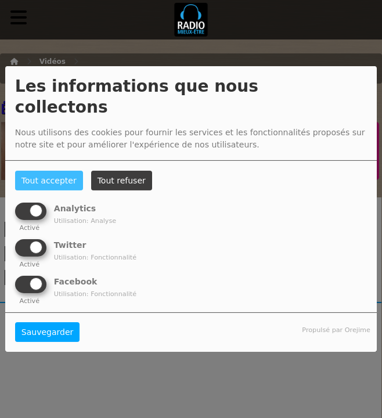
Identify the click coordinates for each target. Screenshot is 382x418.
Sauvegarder (47, 332)
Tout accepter (49, 180)
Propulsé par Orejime (336, 330)
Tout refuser (122, 180)
